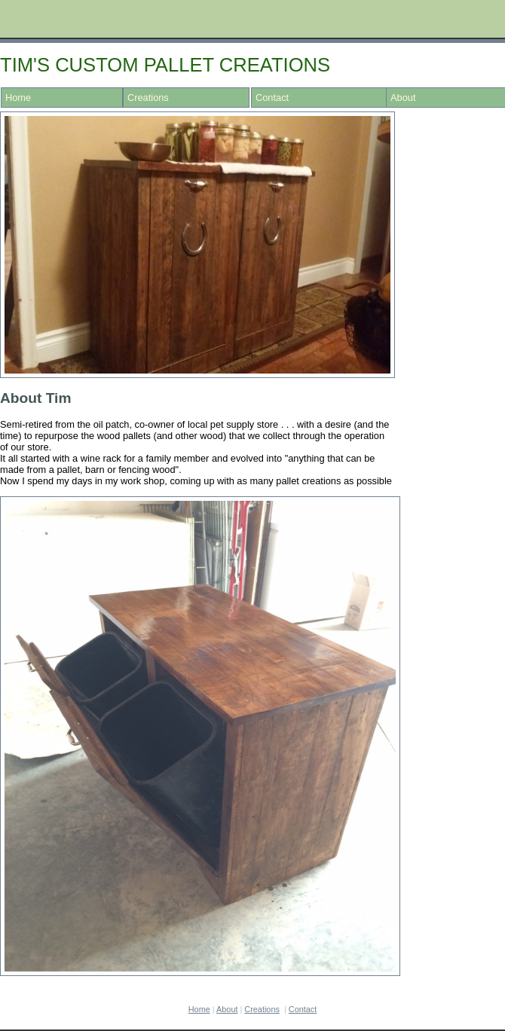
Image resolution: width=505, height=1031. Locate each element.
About (226, 1009)
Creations (148, 97)
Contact (272, 97)
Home (18, 97)
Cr (262, 1009)
